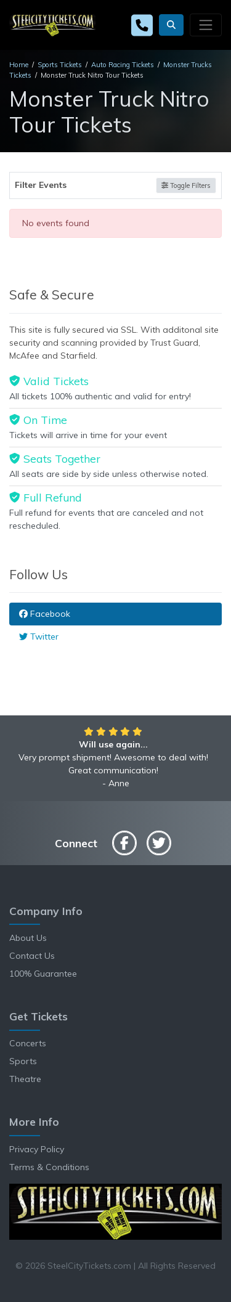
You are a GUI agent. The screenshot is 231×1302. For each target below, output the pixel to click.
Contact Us (32, 955)
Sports (23, 1061)
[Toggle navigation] (206, 25)
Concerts (27, 1043)
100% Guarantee (43, 973)
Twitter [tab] (39, 636)
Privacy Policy (36, 1149)
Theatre (25, 1078)
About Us (28, 937)
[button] (171, 25)
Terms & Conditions (49, 1167)
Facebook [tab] (44, 613)
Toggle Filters (186, 185)
